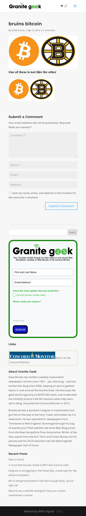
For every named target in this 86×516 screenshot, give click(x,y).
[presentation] (36, 310)
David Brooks (18, 30)
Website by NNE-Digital (39, 511)
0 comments (49, 30)
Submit (20, 329)
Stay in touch (16, 459)
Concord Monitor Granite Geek (30, 295)
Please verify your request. (27, 301)
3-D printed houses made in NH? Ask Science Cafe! (39, 465)
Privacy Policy (18, 321)
